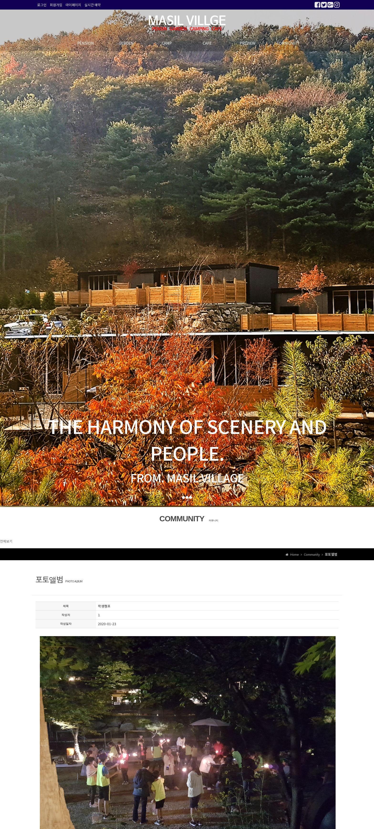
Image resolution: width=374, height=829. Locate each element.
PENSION (85, 43)
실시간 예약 (92, 4)
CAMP (167, 43)
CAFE (207, 43)
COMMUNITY (288, 43)
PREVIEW (247, 43)
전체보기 (6, 541)
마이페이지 (73, 4)
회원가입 (56, 4)
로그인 (42, 4)
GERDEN (126, 43)
